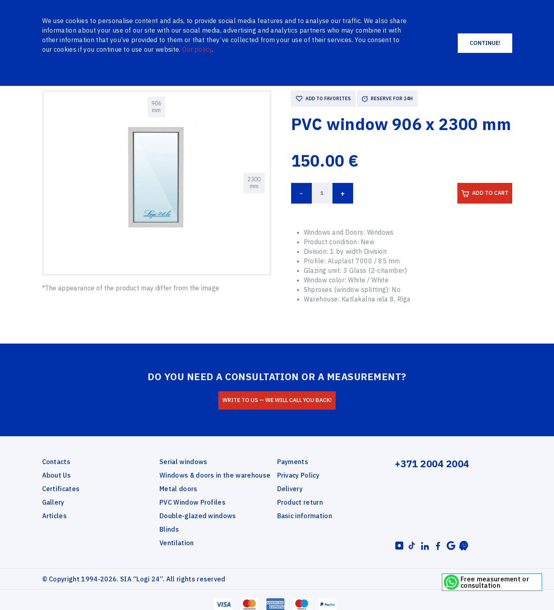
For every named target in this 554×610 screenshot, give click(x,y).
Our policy (197, 49)
